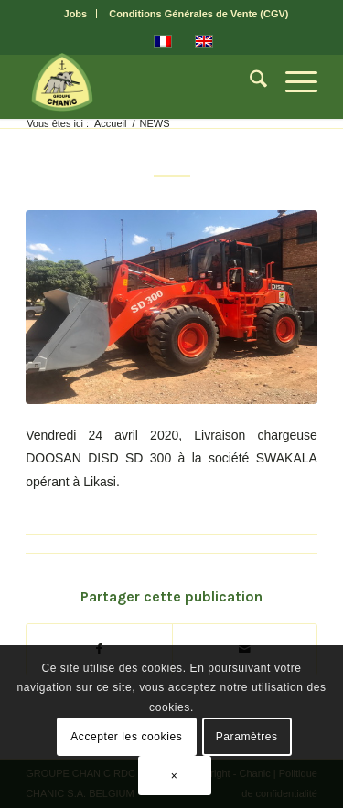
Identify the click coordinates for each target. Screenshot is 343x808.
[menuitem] (76, 13)
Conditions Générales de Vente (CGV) (198, 13)
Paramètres (247, 736)
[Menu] (292, 82)
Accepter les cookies (126, 736)
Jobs (76, 13)
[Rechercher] (249, 82)
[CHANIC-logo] (142, 82)
